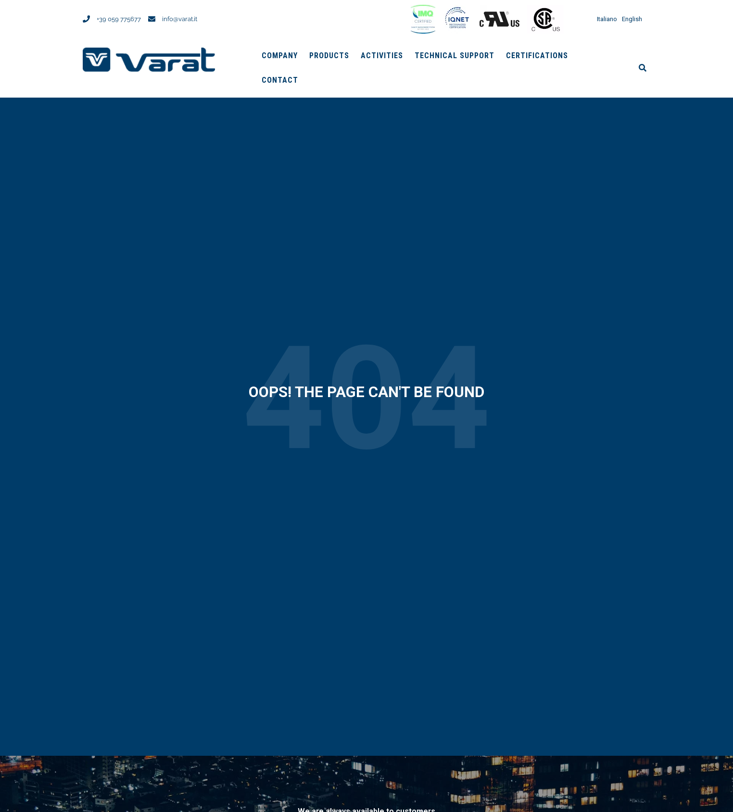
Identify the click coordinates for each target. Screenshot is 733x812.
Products (329, 55)
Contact (280, 80)
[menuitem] (604, 19)
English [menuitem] (632, 19)
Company (280, 55)
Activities (382, 55)
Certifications (537, 55)
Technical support (454, 55)
